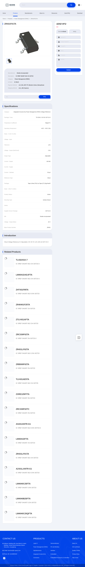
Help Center (75, 557)
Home (4, 13)
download (79, 13)
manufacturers (28, 13)
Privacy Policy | (14, 565)
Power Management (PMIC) (21, 18)
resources (54, 13)
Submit (68, 70)
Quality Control (76, 550)
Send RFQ (67, 13)
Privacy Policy (75, 554)
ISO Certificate (76, 547)
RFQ (44, 96)
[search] (71, 5)
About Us (42, 13)
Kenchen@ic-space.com (12, 550)
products (15, 13)
